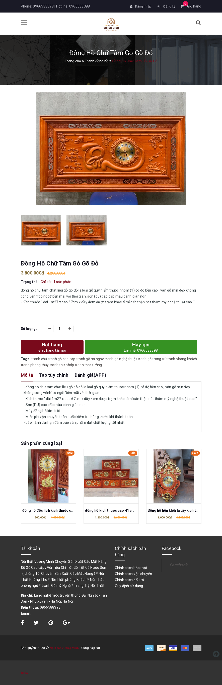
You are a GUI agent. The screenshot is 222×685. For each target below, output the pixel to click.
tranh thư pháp (62, 364)
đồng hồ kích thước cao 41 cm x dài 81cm (119, 510)
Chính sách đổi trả (129, 579)
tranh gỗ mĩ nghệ (90, 358)
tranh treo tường (88, 364)
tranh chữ (39, 358)
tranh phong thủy (35, 364)
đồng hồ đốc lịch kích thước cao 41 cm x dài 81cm (64, 510)
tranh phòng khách (181, 358)
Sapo (24, 672)
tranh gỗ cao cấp (62, 358)
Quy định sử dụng (129, 585)
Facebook (178, 564)
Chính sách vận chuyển (133, 573)
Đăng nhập (138, 6)
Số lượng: (29, 328)
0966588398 (43, 6)
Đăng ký (165, 6)
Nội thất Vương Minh (64, 647)
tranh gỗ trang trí (152, 358)
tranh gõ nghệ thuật (121, 358)
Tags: (26, 358)
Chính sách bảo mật (131, 567)
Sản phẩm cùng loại (41, 442)
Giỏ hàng (190, 6)
